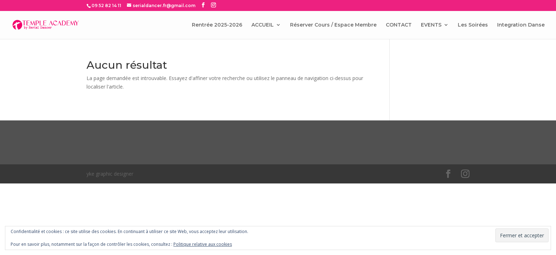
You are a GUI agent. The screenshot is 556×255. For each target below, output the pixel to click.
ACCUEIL (262, 25)
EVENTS (431, 25)
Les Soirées (473, 25)
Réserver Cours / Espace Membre (333, 25)
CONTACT (399, 25)
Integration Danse (521, 25)
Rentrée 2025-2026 (217, 25)
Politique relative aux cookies (202, 244)
